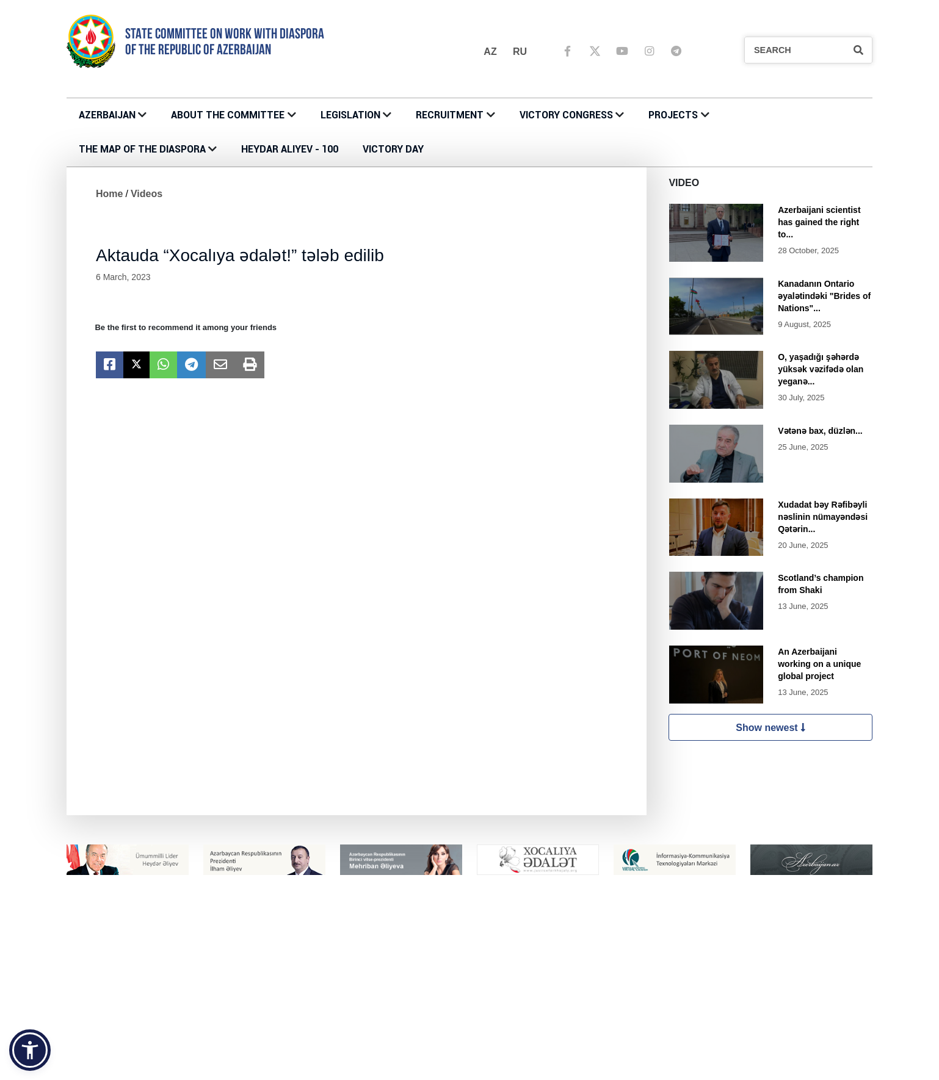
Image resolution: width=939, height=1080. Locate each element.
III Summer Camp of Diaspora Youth (345, 1055)
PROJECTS (673, 115)
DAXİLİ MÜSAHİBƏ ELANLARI (736, 1016)
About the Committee (228, 115)
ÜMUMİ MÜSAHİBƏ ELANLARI (737, 1003)
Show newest (770, 727)
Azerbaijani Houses (515, 1055)
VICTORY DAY (393, 149)
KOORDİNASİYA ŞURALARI (529, 1068)
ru (520, 51)
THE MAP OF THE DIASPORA (142, 149)
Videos (146, 194)
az (490, 51)
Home (109, 194)
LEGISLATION (350, 115)
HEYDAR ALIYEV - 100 (289, 149)
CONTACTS (298, 990)
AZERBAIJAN (107, 115)
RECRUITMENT (450, 115)
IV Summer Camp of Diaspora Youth (345, 1068)
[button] (30, 1050)
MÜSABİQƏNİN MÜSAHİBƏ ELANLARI (752, 990)
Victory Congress (566, 115)
